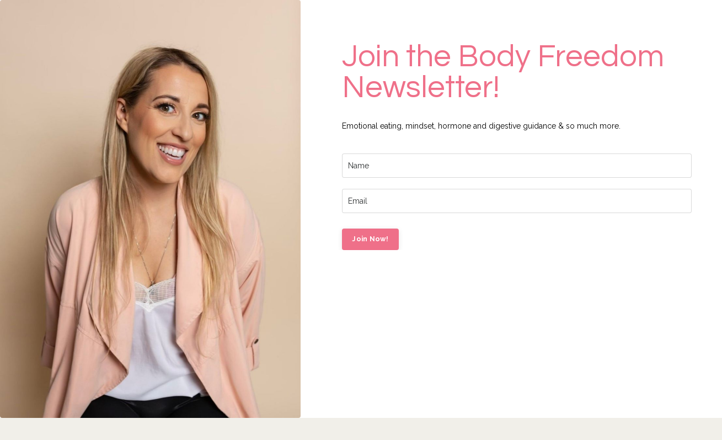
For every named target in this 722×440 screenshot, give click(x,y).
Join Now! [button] (370, 239)
